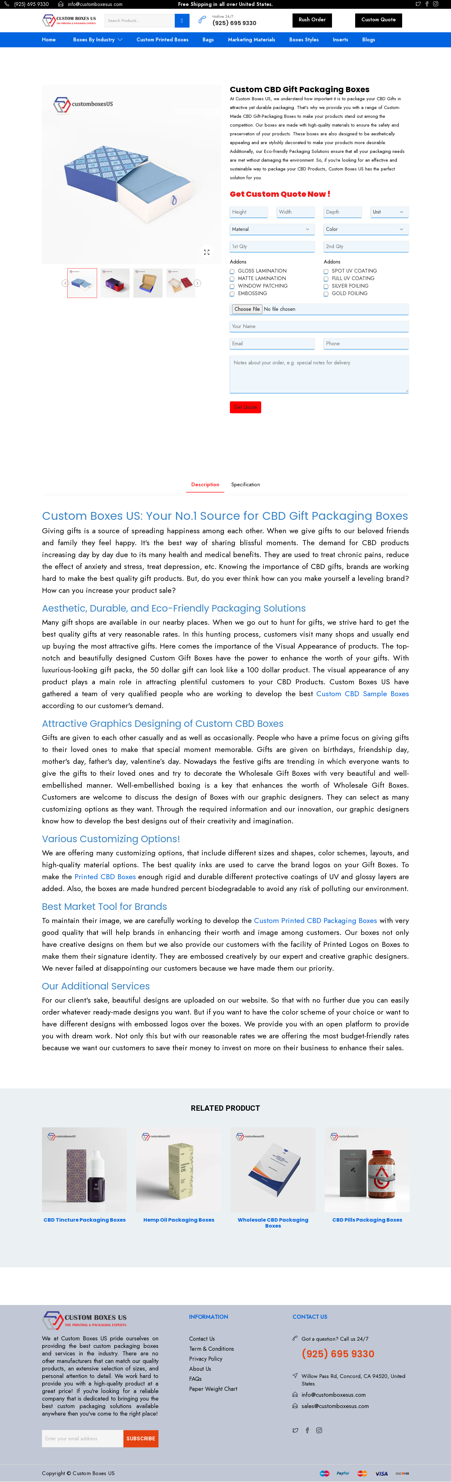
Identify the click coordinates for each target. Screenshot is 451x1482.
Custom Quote (378, 19)
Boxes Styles (304, 39)
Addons (238, 261)
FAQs (195, 1379)
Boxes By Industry (97, 39)
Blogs (368, 39)
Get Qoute (245, 407)
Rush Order (312, 19)
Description (198, 484)
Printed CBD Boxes (105, 876)
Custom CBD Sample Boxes (362, 693)
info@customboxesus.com (90, 4)
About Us (200, 1369)
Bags (208, 39)
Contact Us (202, 1339)
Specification (252, 484)
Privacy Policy (205, 1359)
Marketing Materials (251, 39)
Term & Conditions (211, 1349)
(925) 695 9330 (26, 4)
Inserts (340, 39)
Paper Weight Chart (213, 1389)
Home (49, 39)
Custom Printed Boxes (163, 39)
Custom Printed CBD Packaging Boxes (315, 920)
